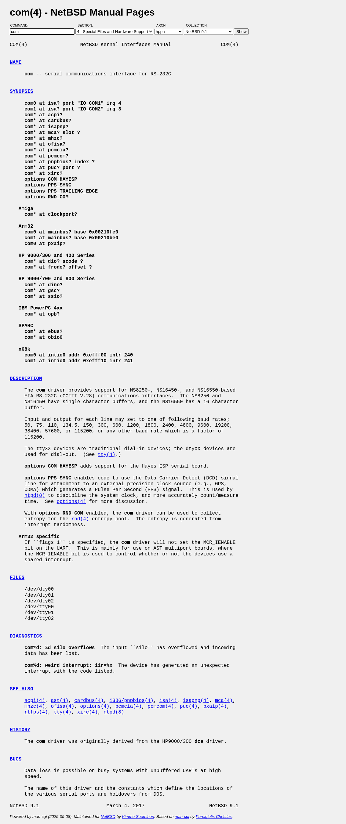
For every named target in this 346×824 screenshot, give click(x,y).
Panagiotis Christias (214, 816)
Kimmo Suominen (138, 816)
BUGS (15, 759)
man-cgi (182, 816)
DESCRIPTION (26, 378)
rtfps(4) (36, 712)
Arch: (164, 25)
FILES (17, 577)
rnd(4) (80, 519)
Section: (87, 25)
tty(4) (106, 454)
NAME (15, 62)
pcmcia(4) (128, 706)
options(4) (71, 501)
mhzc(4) (34, 706)
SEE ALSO (21, 689)
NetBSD (108, 816)
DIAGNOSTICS (26, 636)
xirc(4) (87, 712)
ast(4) (59, 700)
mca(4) (224, 700)
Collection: (197, 25)
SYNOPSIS (21, 91)
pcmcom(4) (161, 706)
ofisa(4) (62, 706)
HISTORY (20, 730)
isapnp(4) (196, 700)
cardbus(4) (89, 700)
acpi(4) (34, 700)
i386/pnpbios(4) (131, 700)
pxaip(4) (215, 706)
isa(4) (168, 700)
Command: (21, 25)
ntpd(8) (34, 495)
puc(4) (189, 706)
